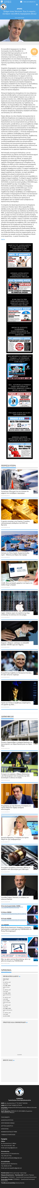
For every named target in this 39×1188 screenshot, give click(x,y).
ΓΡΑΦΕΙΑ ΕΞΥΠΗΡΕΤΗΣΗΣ (8, 1134)
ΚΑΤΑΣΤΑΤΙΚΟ (5, 1128)
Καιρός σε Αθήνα (6, 979)
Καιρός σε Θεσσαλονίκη (7, 994)
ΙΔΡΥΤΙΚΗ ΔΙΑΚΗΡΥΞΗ (7, 1126)
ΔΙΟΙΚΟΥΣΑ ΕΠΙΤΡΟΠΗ (7, 1120)
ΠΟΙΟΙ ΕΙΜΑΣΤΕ (5, 1117)
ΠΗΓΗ (3, 239)
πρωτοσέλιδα (19, 1054)
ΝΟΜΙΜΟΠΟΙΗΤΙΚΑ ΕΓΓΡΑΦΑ (9, 1131)
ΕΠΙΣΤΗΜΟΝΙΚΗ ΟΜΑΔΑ (7, 1123)
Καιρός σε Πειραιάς (6, 987)
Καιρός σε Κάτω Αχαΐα (7, 1002)
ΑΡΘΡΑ (19, 9)
